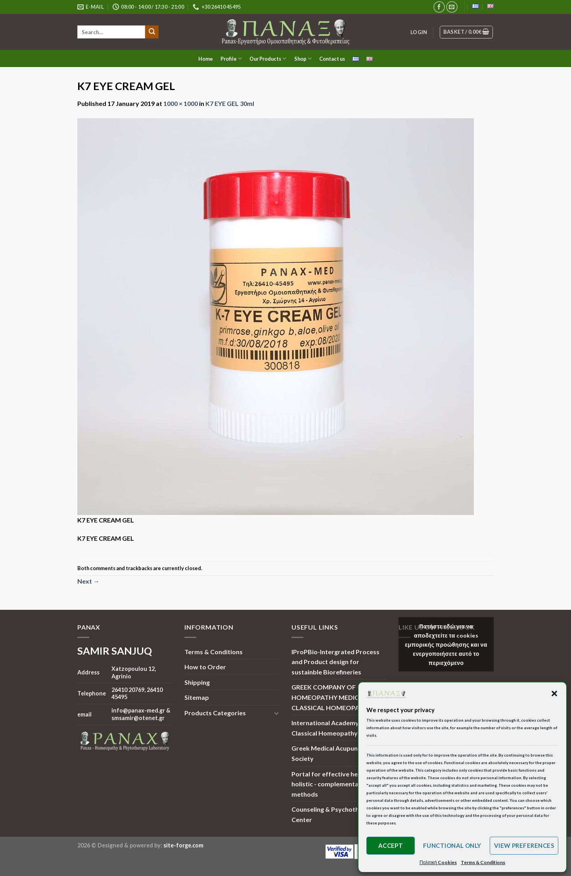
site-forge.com (183, 845)
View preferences (524, 845)
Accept (390, 845)
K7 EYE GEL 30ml (229, 103)
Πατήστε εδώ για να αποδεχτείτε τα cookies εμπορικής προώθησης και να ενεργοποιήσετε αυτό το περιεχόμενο (446, 644)
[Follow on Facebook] (439, 7)
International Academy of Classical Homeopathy (329, 728)
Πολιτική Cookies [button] (438, 862)
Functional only (452, 845)
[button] (554, 693)
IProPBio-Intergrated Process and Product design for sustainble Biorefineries (335, 662)
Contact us (332, 59)
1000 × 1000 (180, 103)
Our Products (267, 58)
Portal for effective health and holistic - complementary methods (336, 784)
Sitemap (196, 697)
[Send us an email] (452, 7)
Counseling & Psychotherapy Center (333, 814)
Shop (303, 58)
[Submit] (152, 32)
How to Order (205, 666)
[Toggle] (276, 713)
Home (205, 59)
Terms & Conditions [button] (483, 862)
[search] (111, 31)
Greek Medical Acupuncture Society (332, 753)
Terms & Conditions (213, 651)
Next (88, 581)
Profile (231, 58)
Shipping (197, 682)
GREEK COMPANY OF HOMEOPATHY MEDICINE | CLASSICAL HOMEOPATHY (331, 697)
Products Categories (215, 713)
